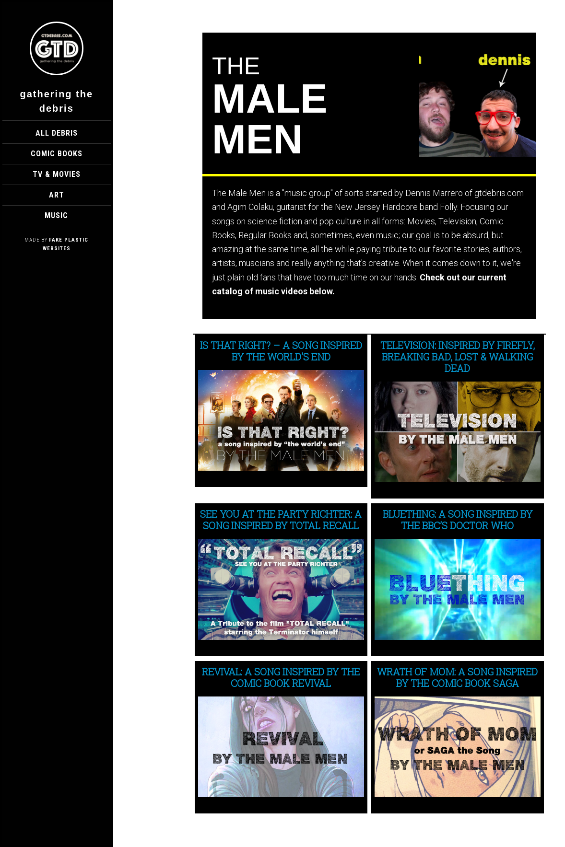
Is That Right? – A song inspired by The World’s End (281, 351)
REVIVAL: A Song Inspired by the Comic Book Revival (281, 677)
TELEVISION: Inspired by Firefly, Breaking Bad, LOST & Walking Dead (457, 356)
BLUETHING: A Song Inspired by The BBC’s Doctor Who (457, 520)
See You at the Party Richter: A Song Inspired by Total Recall (281, 520)
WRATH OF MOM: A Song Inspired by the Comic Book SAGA (457, 677)
